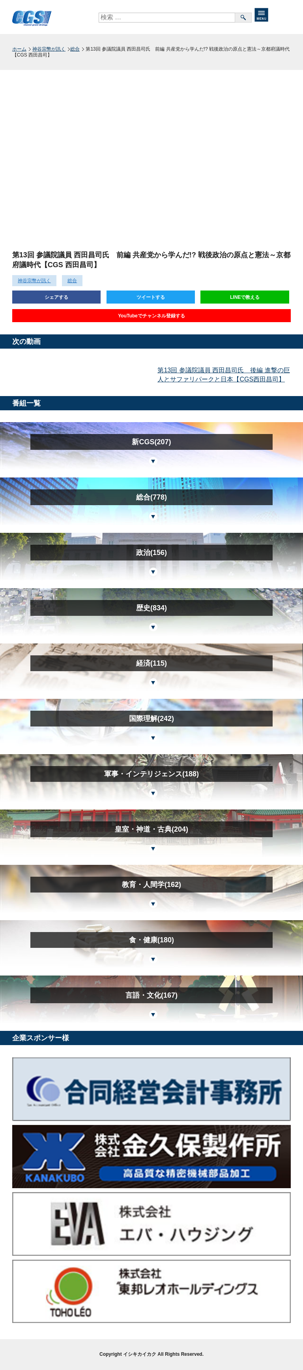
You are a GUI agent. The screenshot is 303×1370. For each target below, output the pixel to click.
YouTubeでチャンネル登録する (151, 316)
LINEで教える (245, 297)
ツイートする (151, 297)
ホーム (19, 49)
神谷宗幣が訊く (48, 49)
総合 (75, 49)
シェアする (56, 297)
